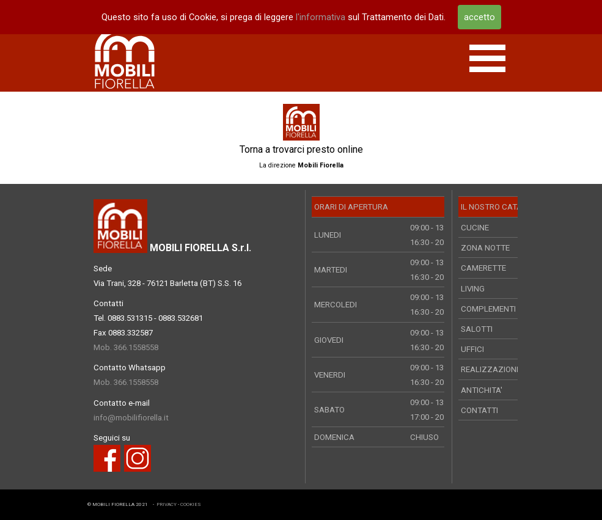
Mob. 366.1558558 (126, 347)
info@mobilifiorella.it (131, 417)
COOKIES (190, 504)
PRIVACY (166, 504)
